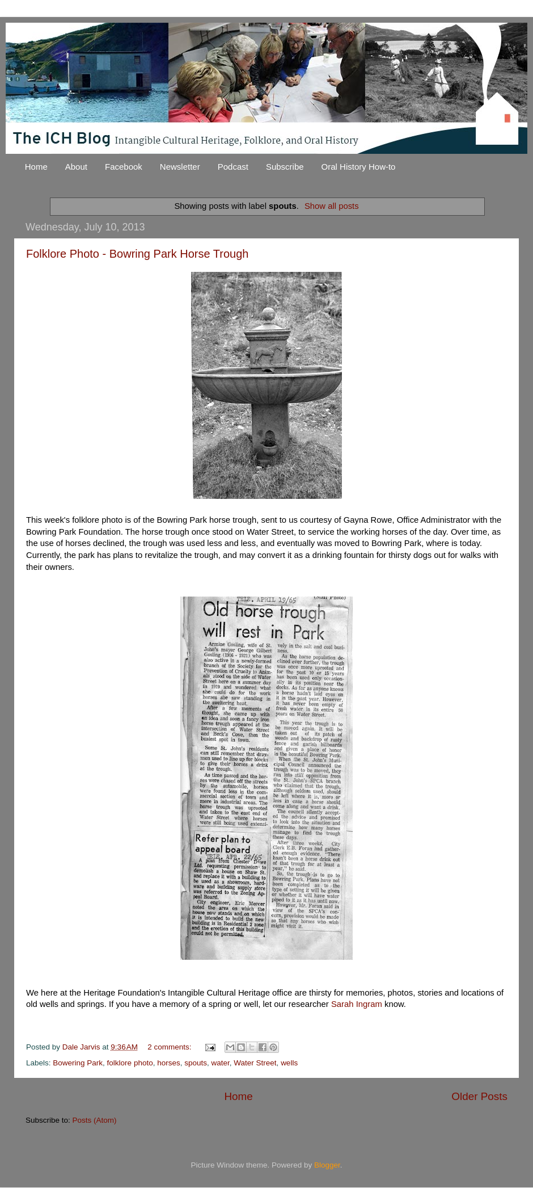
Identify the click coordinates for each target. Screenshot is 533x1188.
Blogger (327, 1165)
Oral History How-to (359, 166)
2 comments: (170, 1047)
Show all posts (331, 206)
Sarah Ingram (356, 1004)
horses (168, 1063)
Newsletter (180, 166)
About (76, 166)
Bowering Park (78, 1063)
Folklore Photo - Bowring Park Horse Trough (137, 253)
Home (36, 166)
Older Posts (479, 1096)
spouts (195, 1063)
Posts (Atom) (95, 1120)
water (220, 1063)
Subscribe (285, 166)
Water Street (255, 1063)
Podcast (233, 166)
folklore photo (130, 1063)
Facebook (123, 166)
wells (289, 1063)
